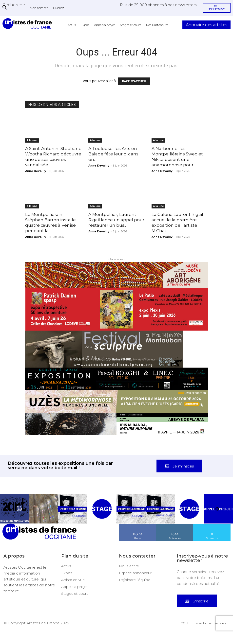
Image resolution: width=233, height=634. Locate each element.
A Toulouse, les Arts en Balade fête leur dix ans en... (113, 154)
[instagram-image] (14, 508)
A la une (32, 140)
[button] (13, 5)
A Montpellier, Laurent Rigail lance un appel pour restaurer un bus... (116, 220)
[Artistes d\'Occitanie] (28, 23)
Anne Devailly (35, 171)
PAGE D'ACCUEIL (134, 81)
